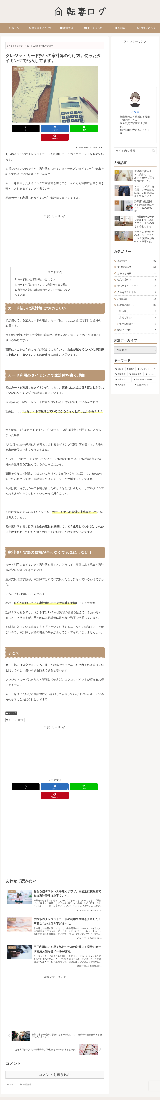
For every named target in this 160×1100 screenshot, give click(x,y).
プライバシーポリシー (72, 1090)
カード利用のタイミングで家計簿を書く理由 (43, 276)
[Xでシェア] (24, 128)
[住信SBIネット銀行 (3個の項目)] (144, 379)
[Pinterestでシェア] (84, 128)
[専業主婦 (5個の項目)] (121, 374)
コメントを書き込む (55, 1060)
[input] (135, 150)
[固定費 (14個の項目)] (119, 369)
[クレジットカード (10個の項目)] (146, 369)
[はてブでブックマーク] (44, 128)
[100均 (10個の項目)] (130, 369)
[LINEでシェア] (64, 128)
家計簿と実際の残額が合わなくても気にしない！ (45, 281)
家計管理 (11, 705)
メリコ (135, 111)
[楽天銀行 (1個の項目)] (123, 385)
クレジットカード (15, 712)
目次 (50, 263)
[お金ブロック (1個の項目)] (145, 385)
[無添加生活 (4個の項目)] (135, 374)
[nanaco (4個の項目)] (150, 374)
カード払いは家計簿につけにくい (36, 271)
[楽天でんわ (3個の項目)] (123, 379)
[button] (153, 150)
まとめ (21, 286)
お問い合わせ (92, 1090)
